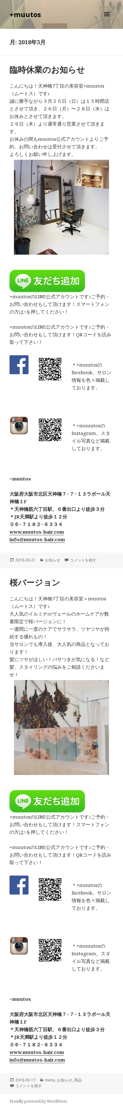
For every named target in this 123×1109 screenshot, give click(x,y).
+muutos (25, 14)
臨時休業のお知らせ (47, 69)
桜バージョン (35, 582)
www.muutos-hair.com (37, 532)
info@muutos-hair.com (37, 539)
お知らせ (52, 560)
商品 (78, 1080)
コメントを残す (83, 560)
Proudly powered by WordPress (38, 1101)
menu (50, 1080)
